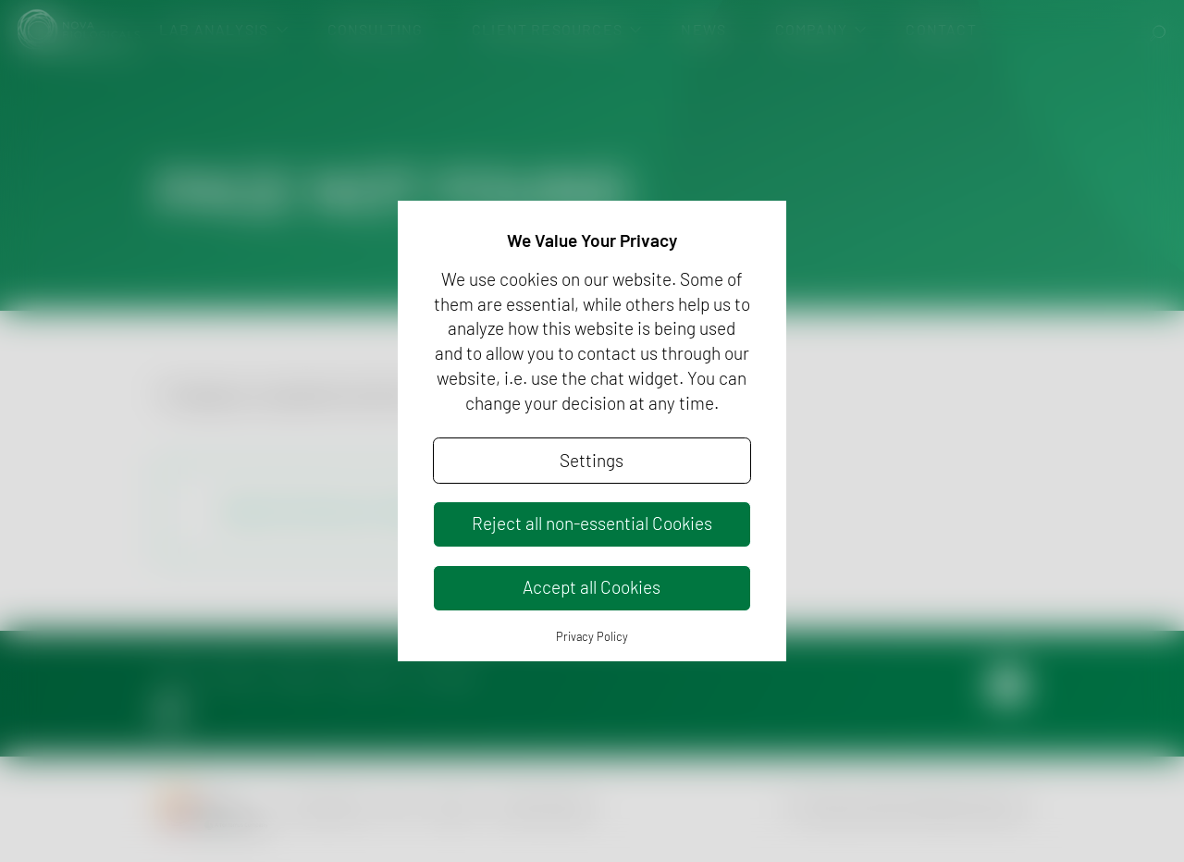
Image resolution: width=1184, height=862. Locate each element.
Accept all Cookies (591, 586)
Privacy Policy (592, 636)
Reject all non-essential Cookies (592, 523)
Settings (591, 460)
